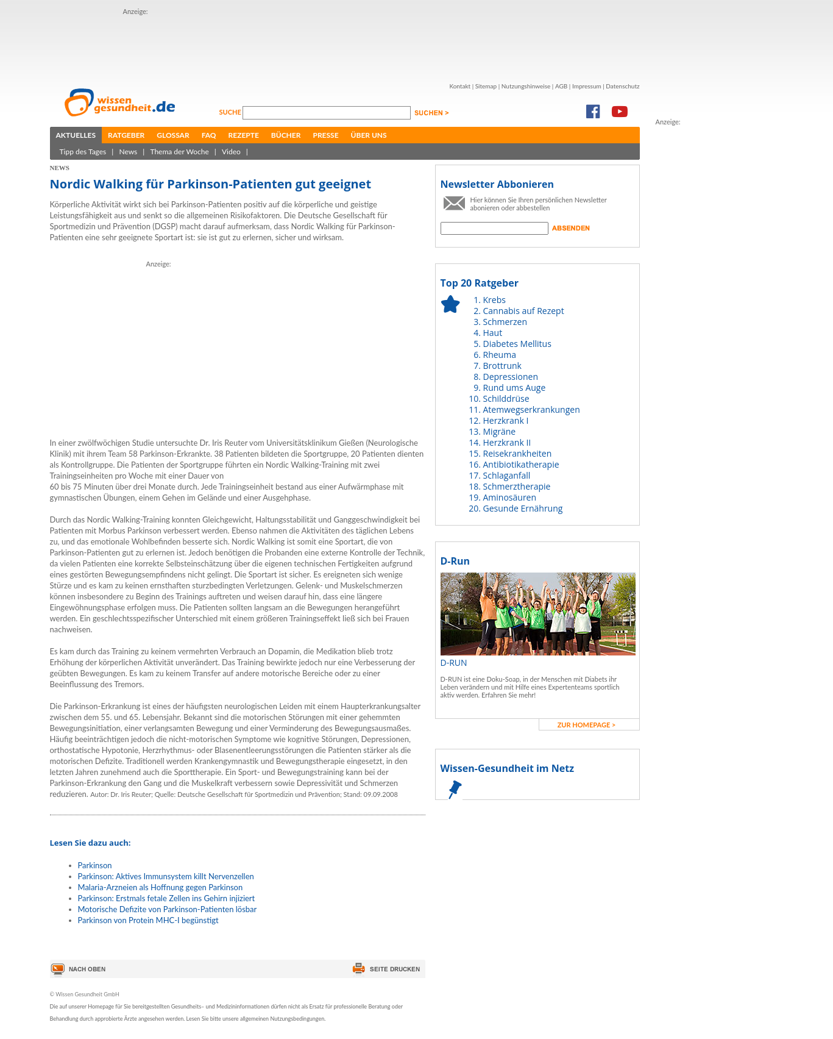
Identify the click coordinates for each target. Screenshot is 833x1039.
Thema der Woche (179, 151)
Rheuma (499, 354)
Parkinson (95, 865)
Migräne (499, 431)
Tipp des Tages (83, 151)
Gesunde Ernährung (523, 508)
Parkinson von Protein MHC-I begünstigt (148, 920)
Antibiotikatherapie (521, 464)
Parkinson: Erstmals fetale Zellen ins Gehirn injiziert (166, 898)
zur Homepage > (587, 725)
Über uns (369, 135)
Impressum (586, 86)
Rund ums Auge (514, 387)
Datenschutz (622, 86)
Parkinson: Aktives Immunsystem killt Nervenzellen (166, 876)
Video (231, 151)
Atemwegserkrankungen (531, 409)
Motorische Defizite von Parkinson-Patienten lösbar (167, 909)
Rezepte (244, 135)
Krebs (494, 299)
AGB (561, 86)
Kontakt (459, 86)
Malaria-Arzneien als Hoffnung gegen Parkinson (160, 887)
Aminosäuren (510, 497)
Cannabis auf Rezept (523, 310)
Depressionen (511, 376)
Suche (231, 112)
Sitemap (486, 86)
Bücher (286, 135)
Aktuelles (76, 135)
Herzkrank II (507, 442)
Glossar (173, 135)
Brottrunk (502, 365)
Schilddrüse (506, 398)
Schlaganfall (507, 475)
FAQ (209, 135)
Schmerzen (505, 321)
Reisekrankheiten (517, 453)
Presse (325, 135)
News (128, 151)
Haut (493, 332)
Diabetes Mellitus (517, 343)
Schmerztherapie (517, 486)
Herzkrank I (506, 420)
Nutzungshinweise (526, 86)
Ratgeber (126, 135)
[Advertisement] (345, 44)
